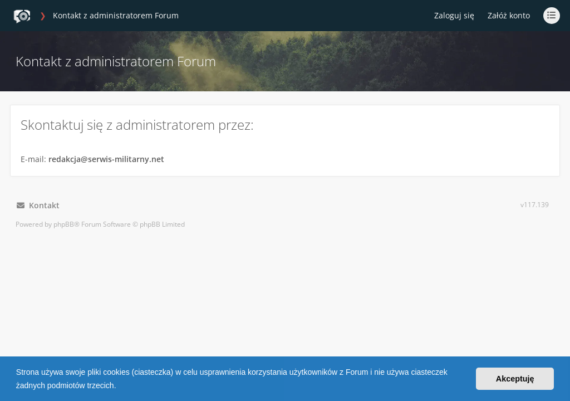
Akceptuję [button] (515, 378)
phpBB (63, 224)
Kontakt (38, 205)
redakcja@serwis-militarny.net (106, 159)
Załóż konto (509, 15)
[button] (119, 386)
